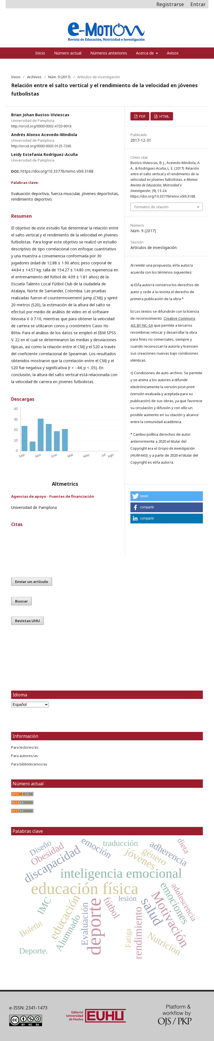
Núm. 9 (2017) (59, 76)
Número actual (67, 53)
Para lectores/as (24, 747)
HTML (164, 116)
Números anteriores (108, 53)
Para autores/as (24, 755)
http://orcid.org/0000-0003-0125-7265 (41, 146)
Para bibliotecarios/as (29, 764)
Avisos (173, 53)
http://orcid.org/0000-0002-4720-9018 (41, 126)
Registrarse (170, 4)
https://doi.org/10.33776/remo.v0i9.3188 (57, 171)
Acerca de (145, 53)
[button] (166, 496)
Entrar (198, 4)
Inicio (40, 53)
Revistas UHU (27, 620)
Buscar (21, 601)
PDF (141, 116)
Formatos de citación (151, 206)
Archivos (34, 76)
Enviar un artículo (31, 581)
